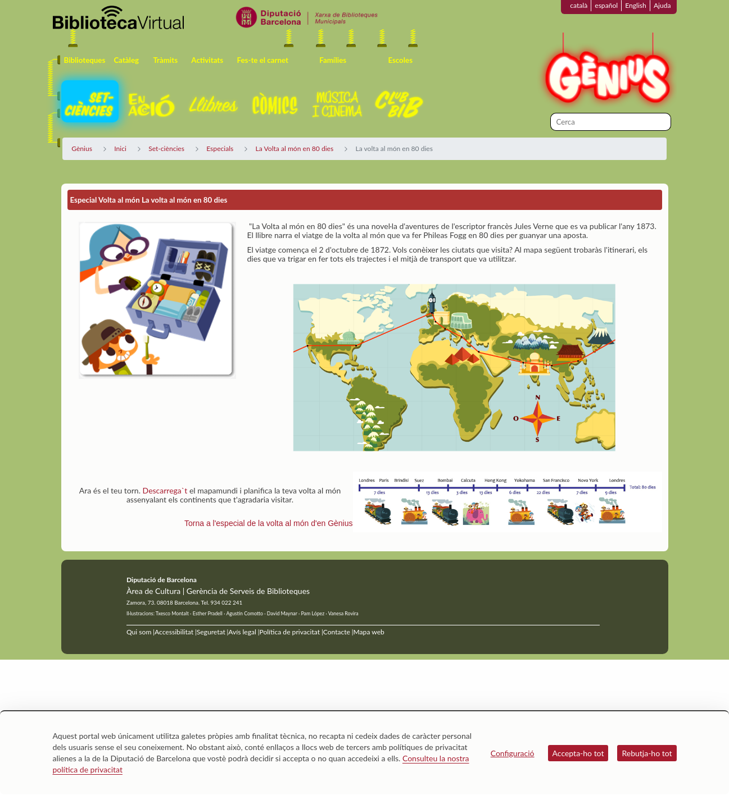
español (606, 5)
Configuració (513, 753)
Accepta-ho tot (578, 753)
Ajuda (662, 5)
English (635, 5)
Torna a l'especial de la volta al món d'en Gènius (268, 523)
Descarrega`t (165, 490)
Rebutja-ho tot (647, 753)
